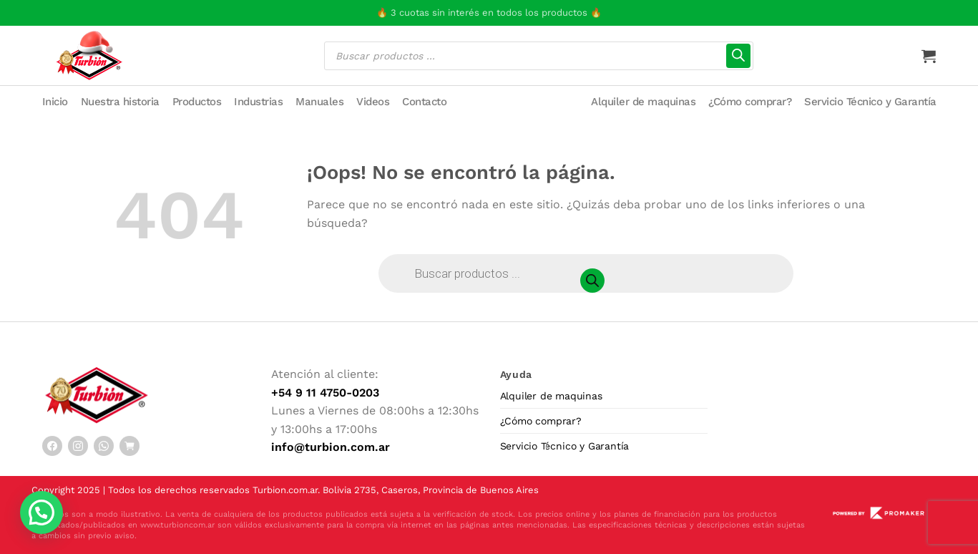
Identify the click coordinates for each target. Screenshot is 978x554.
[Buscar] (738, 56)
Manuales (319, 101)
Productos (197, 101)
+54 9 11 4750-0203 (325, 392)
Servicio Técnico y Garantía (870, 101)
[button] (41, 512)
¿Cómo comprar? (749, 101)
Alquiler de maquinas (643, 101)
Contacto (424, 101)
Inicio (55, 101)
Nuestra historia (120, 101)
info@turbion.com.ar (330, 447)
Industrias (258, 101)
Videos (372, 101)
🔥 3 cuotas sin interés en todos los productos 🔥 (489, 12)
